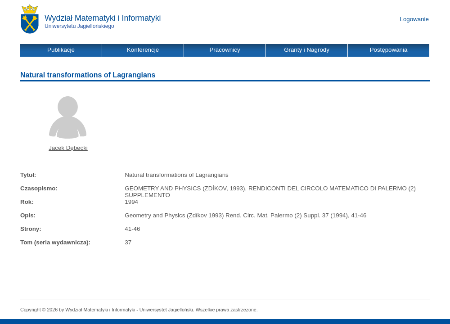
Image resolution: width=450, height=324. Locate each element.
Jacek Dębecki (68, 147)
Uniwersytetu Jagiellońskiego (79, 26)
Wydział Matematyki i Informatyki (103, 18)
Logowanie (414, 19)
